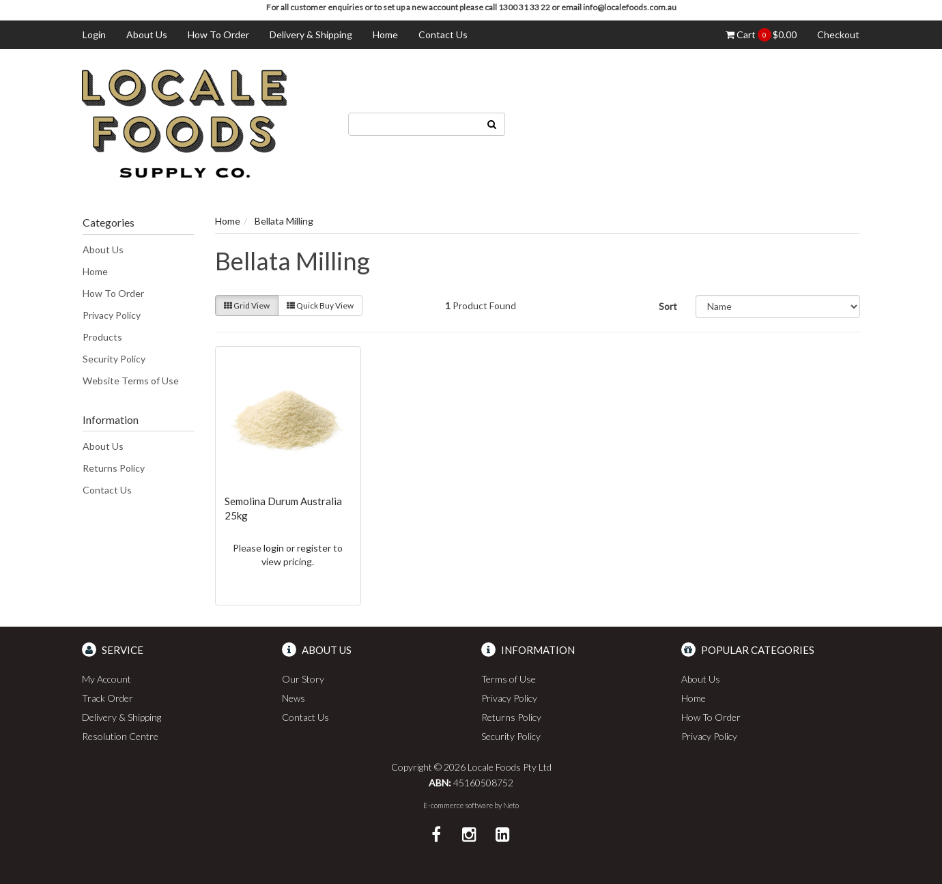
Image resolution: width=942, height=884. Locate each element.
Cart (761, 35)
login (273, 548)
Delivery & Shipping (311, 34)
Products (102, 337)
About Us (146, 34)
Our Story (303, 679)
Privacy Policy (112, 315)
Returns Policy (114, 468)
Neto (511, 805)
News (293, 698)
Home (385, 34)
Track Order (107, 698)
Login (94, 34)
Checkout (838, 34)
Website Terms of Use (131, 380)
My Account (106, 679)
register (314, 548)
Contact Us (443, 34)
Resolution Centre (120, 736)
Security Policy (114, 359)
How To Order (218, 34)
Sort (668, 306)
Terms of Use (508, 679)
